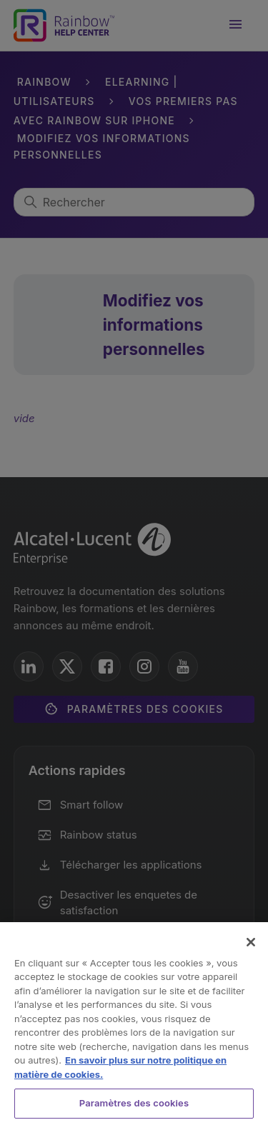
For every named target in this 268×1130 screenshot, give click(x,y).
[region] (134, 1026)
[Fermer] (251, 942)
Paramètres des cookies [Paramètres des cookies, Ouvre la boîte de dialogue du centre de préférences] (134, 1103)
